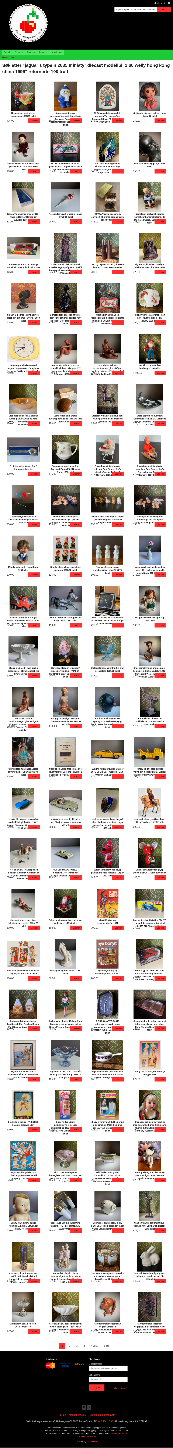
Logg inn (43, 52)
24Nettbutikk (92, 1442)
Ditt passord (94, 1375)
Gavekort (31, 52)
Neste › (94, 1346)
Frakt (63, 1415)
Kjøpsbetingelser (77, 1415)
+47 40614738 (105, 1422)
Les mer (114, 1434)
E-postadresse (95, 1364)
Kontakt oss (56, 52)
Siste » (108, 1346)
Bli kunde (19, 52)
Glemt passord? (121, 1388)
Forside (7, 52)
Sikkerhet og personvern (102, 1415)
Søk (164, 9)
